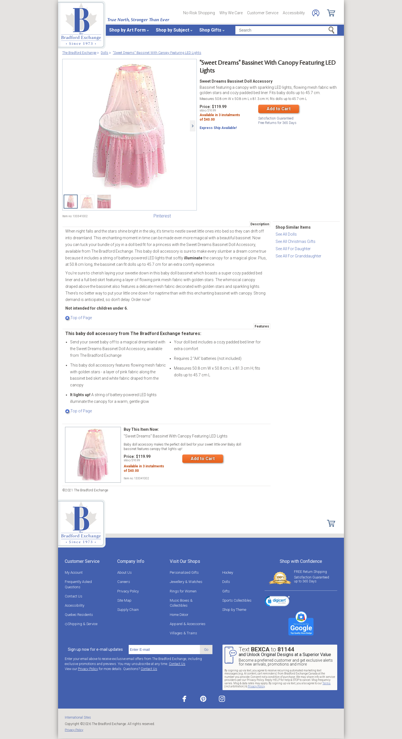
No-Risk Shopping (199, 13)
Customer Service (262, 13)
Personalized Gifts (184, 572)
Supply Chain (128, 610)
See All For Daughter (293, 249)
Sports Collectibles (237, 600)
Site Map (124, 600)
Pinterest (162, 216)
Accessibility (294, 13)
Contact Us (73, 596)
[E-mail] (164, 649)
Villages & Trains (183, 633)
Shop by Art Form (127, 30)
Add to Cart (279, 108)
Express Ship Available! (218, 129)
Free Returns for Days (277, 120)
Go (206, 649)
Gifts (226, 591)
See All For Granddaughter (298, 256)
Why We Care (231, 13)
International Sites (78, 717)
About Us (124, 572)
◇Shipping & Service (81, 624)
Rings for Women (183, 591)
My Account (74, 572)
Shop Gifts (210, 30)
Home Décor (179, 615)
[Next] (192, 125)
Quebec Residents (79, 615)
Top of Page (78, 317)
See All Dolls (286, 234)
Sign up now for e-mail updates (95, 649)
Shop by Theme (234, 610)
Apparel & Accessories (187, 624)
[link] (277, 602)
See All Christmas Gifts (295, 241)
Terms (326, 683)
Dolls (226, 582)
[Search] (286, 30)
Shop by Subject (172, 30)
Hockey (227, 572)
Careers (123, 582)
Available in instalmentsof (220, 118)
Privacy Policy (128, 591)
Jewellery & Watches (186, 582)
